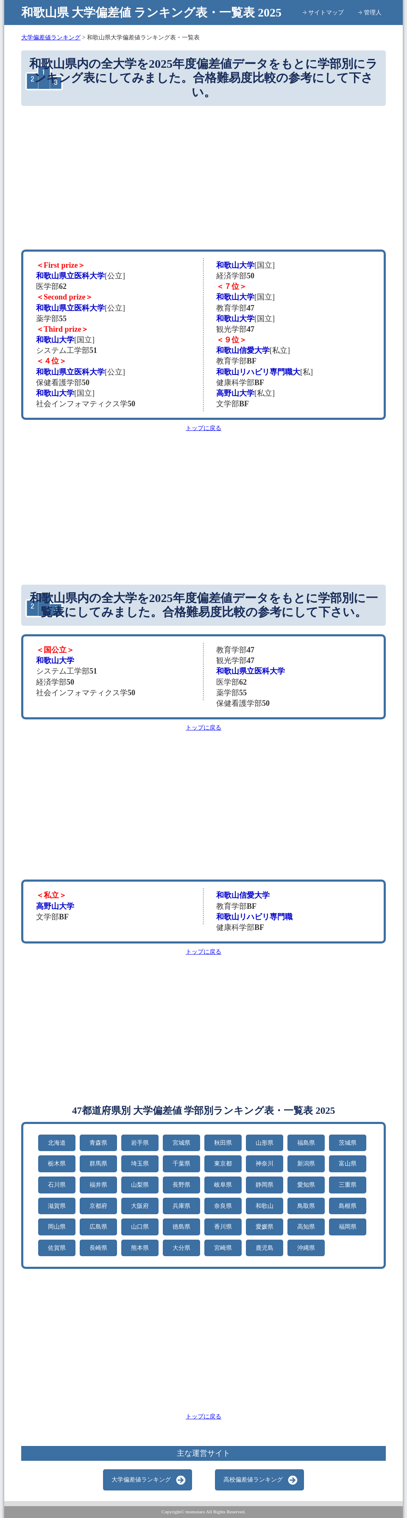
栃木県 (57, 1163)
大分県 (181, 1248)
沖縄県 (306, 1248)
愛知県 (306, 1185)
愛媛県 (264, 1227)
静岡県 (264, 1185)
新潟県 (306, 1163)
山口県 (140, 1227)
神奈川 (264, 1163)
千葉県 (181, 1163)
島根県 (348, 1206)
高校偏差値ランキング (253, 1479)
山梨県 (140, 1185)
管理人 (373, 12)
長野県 (181, 1185)
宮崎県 (223, 1248)
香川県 (223, 1227)
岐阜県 (223, 1185)
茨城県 (348, 1143)
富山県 (348, 1163)
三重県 (348, 1185)
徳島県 (181, 1227)
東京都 (223, 1163)
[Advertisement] (203, 177)
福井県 (98, 1185)
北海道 (57, 1143)
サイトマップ (326, 12)
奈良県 (223, 1206)
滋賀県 (57, 1206)
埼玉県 (140, 1163)
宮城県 (181, 1143)
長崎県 (98, 1248)
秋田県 (223, 1143)
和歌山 (264, 1206)
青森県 (98, 1143)
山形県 (264, 1143)
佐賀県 (57, 1248)
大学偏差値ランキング (141, 1479)
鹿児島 (264, 1248)
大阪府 (140, 1206)
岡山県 (57, 1227)
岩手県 (140, 1143)
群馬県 (98, 1163)
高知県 (306, 1227)
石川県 (57, 1185)
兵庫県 (181, 1206)
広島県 (98, 1227)
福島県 (306, 1143)
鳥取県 (306, 1206)
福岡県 (348, 1227)
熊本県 (140, 1248)
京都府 (98, 1206)
